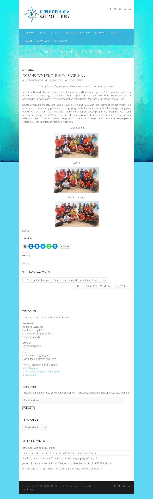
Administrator (34, 80)
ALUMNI (28, 40)
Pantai (45, 271)
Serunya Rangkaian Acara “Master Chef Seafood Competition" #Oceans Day (65, 280)
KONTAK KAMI (60, 40)
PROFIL (42, 32)
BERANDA (29, 32)
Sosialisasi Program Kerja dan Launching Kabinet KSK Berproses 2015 (65, 468)
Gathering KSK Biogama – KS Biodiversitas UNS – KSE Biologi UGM (78, 463)
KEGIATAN (55, 32)
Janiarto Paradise (31, 463)
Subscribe (28, 408)
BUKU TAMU (43, 40)
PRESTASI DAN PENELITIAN (77, 32)
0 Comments (76, 80)
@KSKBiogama (30, 368)
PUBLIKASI (100, 32)
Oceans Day (33, 271)
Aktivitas (28, 69)
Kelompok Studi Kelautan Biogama (40, 371)
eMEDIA (113, 32)
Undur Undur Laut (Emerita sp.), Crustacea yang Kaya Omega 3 (65, 453)
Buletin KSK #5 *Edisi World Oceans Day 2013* (103, 286)
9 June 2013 (55, 80)
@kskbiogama (29, 374)
